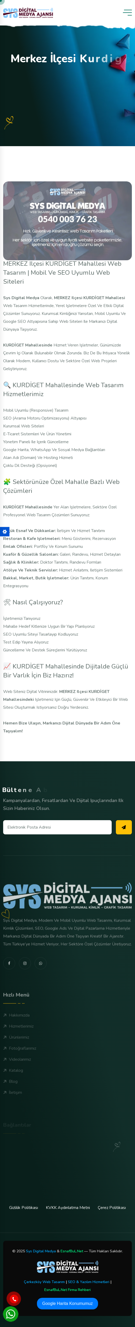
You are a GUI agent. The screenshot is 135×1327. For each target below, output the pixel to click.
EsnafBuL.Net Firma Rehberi (67, 1289)
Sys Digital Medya (41, 1251)
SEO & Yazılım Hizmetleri (88, 1281)
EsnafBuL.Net (72, 1251)
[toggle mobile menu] (127, 13)
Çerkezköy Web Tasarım (44, 1281)
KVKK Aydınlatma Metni (68, 1208)
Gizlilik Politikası (23, 1208)
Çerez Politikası (112, 1208)
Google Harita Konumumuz (67, 1303)
